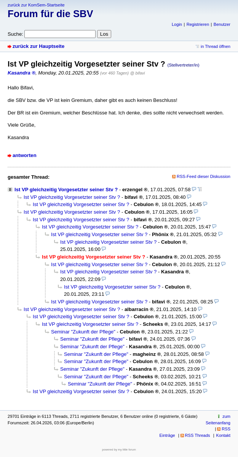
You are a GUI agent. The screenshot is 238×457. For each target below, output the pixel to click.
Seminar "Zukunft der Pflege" (83, 332)
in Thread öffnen (215, 46)
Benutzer (222, 24)
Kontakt (223, 435)
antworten (25, 155)
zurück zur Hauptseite (38, 46)
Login (177, 24)
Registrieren (198, 24)
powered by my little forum (119, 449)
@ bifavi (137, 73)
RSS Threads (197, 435)
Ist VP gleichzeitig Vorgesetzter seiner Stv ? (66, 189)
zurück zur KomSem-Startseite (36, 5)
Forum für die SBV (50, 13)
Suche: (15, 34)
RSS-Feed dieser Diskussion (203, 176)
